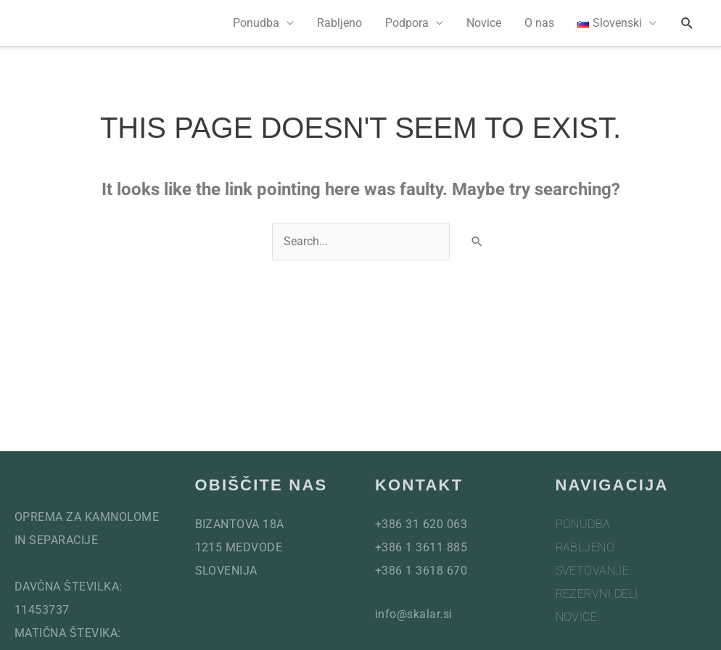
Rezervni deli (597, 594)
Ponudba (256, 23)
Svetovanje (593, 570)
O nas (539, 23)
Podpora (407, 23)
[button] (687, 23)
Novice (483, 23)
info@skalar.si (414, 614)
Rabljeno (339, 23)
